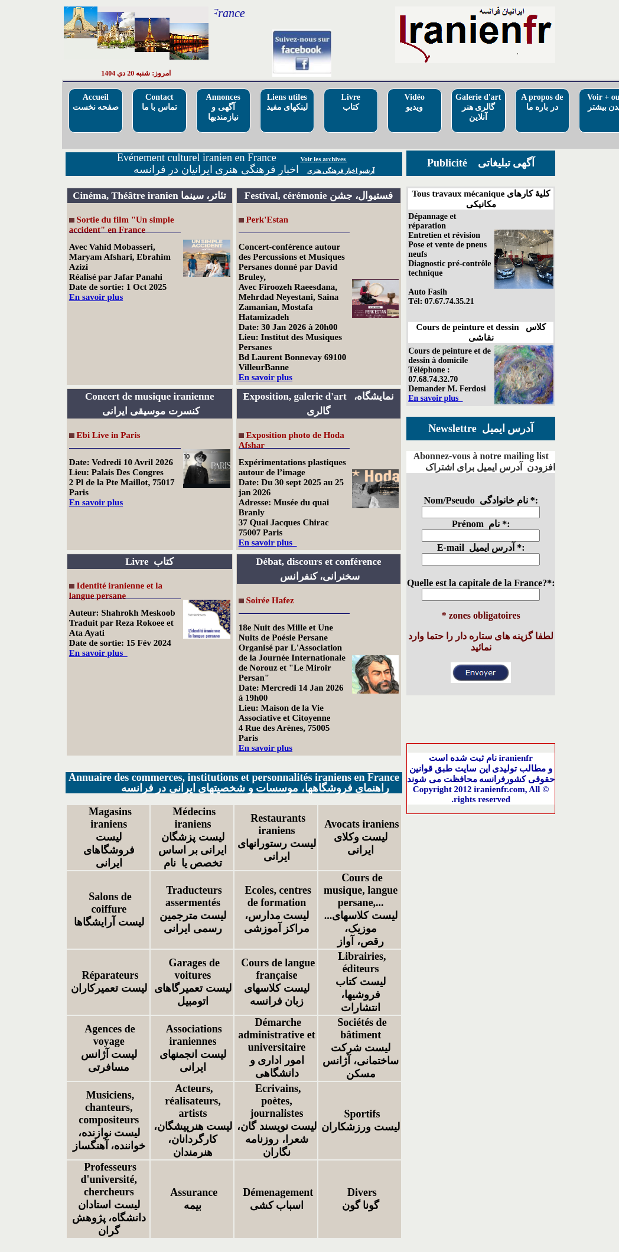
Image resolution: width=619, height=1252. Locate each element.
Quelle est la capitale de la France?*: (481, 583)
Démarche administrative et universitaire (276, 1034)
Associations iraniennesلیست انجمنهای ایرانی (192, 1048)
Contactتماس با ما (159, 102)
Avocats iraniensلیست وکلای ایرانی (360, 837)
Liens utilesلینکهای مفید (287, 102)
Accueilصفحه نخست (96, 102)
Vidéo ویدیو (415, 102)
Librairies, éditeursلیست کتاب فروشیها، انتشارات (360, 982)
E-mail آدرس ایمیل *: (481, 547)
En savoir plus (96, 297)
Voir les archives (323, 158)
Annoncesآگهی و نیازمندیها (223, 107)
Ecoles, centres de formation (276, 896)
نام (171, 863)
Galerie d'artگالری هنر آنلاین (478, 107)
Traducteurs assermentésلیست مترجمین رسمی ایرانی (193, 909)
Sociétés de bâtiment (361, 1028)
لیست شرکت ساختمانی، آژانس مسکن (360, 1061)
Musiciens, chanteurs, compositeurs (109, 1107)
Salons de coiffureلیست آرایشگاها (109, 909)
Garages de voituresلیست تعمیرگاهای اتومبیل (193, 982)
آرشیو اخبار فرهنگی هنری (340, 170)
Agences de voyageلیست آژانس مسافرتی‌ (109, 1048)
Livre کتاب (350, 102)
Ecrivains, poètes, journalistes (277, 1101)
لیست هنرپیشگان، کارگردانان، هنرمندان (193, 1139)
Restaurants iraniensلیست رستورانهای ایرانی (276, 837)
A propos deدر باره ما (542, 102)
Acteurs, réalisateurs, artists (192, 1101)
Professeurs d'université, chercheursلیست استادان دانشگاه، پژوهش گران (109, 1199)
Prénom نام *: (481, 524)
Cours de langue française (277, 969)
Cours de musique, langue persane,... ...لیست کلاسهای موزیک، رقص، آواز (361, 909)
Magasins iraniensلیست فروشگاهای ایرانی (109, 837)
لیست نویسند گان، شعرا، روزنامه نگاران (277, 1139)
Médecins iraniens (193, 818)
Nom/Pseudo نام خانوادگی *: (480, 500)
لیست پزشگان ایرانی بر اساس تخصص (192, 850)
